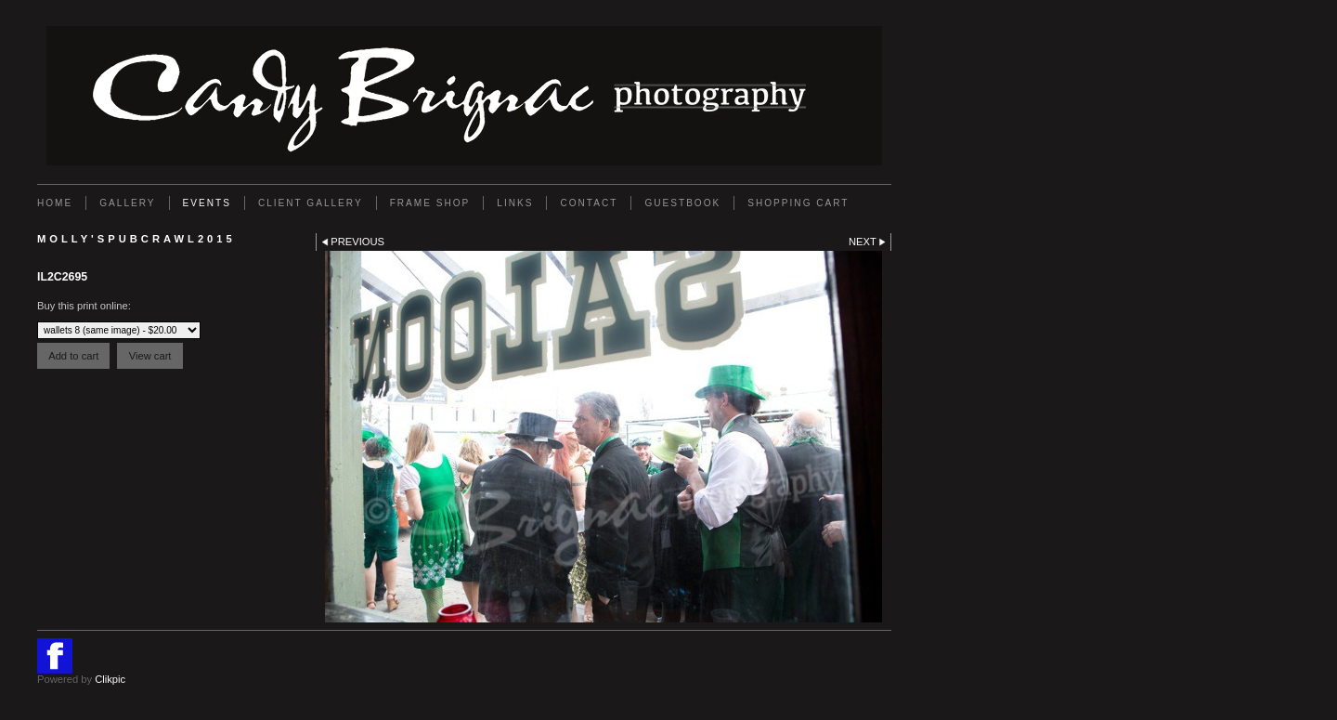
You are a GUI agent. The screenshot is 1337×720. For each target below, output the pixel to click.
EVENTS (207, 203)
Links (515, 203)
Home (54, 203)
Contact (588, 203)
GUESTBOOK (682, 203)
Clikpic (110, 679)
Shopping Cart (798, 203)
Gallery (127, 203)
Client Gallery (310, 203)
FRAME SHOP (430, 203)
